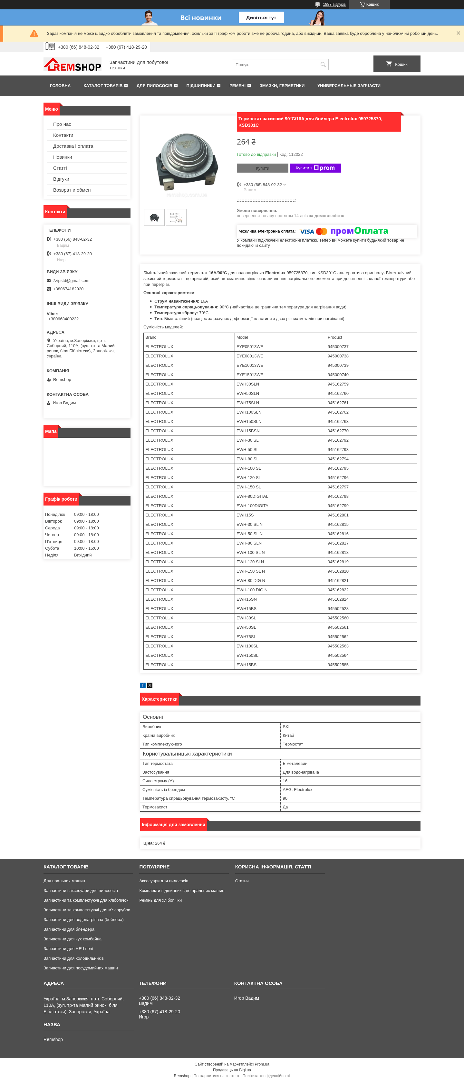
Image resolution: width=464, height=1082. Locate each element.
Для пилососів (154, 85)
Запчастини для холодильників (74, 958)
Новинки (62, 157)
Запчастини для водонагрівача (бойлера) (84, 919)
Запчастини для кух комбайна (73, 939)
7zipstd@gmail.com (71, 280)
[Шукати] (323, 64)
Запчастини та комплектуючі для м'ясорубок (87, 909)
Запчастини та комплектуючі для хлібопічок (86, 900)
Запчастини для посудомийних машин (81, 968)
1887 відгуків (334, 4)
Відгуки (61, 179)
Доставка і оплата (73, 146)
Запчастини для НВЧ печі (68, 948)
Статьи (242, 880)
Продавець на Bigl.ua (232, 1070)
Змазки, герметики (282, 85)
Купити (262, 168)
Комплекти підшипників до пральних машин (181, 890)
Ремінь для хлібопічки (160, 900)
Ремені (237, 85)
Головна (60, 85)
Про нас (62, 124)
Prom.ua (262, 1064)
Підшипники (201, 85)
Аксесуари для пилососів (163, 880)
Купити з (315, 168)
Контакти (63, 135)
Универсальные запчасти (349, 85)
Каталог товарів (102, 85)
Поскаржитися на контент (216, 1076)
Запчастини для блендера (69, 929)
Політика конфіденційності (266, 1076)
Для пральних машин (64, 880)
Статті (60, 168)
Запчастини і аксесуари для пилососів (81, 890)
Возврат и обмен (72, 190)
